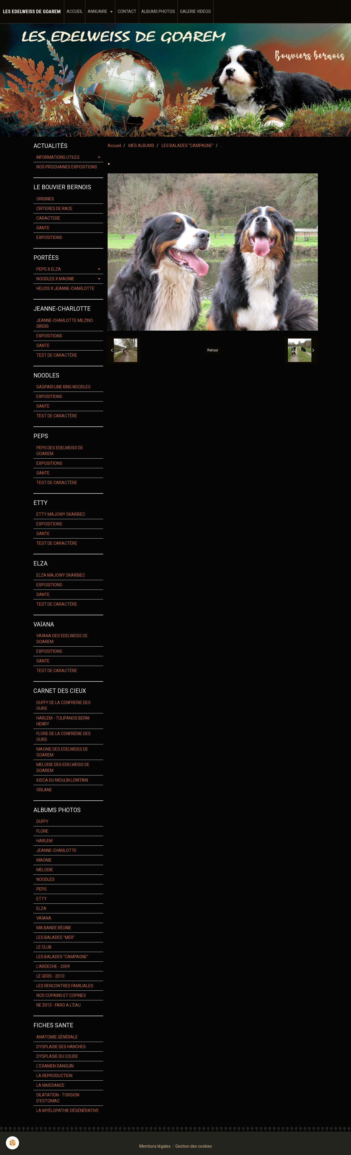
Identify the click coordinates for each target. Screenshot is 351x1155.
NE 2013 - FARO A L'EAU (58, 1005)
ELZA (41, 908)
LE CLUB (44, 947)
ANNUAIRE (98, 11)
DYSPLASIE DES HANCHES (61, 1046)
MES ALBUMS (141, 145)
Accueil (114, 145)
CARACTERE (48, 218)
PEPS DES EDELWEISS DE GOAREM (59, 450)
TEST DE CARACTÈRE (56, 355)
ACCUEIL (75, 11)
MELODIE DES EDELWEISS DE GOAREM (62, 767)
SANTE (43, 227)
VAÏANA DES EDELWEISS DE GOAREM (62, 638)
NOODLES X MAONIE (55, 278)
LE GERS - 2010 (50, 976)
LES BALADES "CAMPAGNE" (187, 145)
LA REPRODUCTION (54, 1075)
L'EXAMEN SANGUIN (55, 1066)
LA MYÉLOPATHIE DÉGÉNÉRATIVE (67, 1110)
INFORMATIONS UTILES (57, 157)
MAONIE (44, 860)
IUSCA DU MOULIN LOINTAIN (62, 780)
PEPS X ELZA (48, 269)
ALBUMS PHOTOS (158, 11)
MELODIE (44, 869)
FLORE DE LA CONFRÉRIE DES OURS (63, 736)
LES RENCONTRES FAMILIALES (64, 985)
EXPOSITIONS (49, 237)
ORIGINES (45, 199)
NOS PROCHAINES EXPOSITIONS (66, 167)
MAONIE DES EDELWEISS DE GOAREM (62, 752)
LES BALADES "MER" (55, 937)
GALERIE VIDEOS (195, 11)
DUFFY (42, 821)
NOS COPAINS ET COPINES (61, 995)
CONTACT (127, 11)
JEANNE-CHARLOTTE (56, 850)
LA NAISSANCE (50, 1085)
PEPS (41, 889)
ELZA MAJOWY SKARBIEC (60, 575)
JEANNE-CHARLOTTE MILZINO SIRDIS (64, 323)
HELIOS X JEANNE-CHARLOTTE (65, 288)
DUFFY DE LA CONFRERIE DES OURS (63, 705)
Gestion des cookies (193, 1146)
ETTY (41, 898)
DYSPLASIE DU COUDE (57, 1056)
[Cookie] (12, 1142)
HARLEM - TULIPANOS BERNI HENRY (62, 721)
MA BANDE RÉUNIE (53, 927)
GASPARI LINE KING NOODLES (63, 387)
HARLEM (44, 840)
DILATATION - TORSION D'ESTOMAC (57, 1098)
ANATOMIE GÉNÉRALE (57, 1037)
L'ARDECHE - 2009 (53, 966)
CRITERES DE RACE (54, 208)
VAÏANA (43, 918)
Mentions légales (155, 1146)
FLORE (42, 831)
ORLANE (44, 789)
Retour (212, 350)
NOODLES (45, 879)
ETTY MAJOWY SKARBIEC (60, 514)
